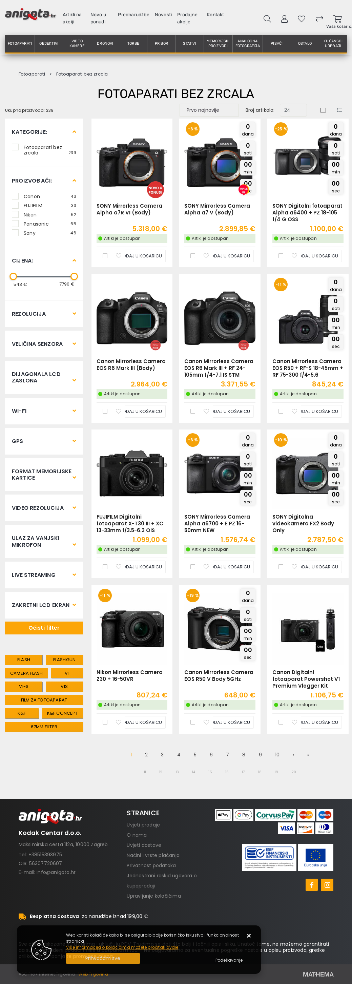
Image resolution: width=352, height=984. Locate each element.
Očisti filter (44, 628)
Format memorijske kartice (41, 474)
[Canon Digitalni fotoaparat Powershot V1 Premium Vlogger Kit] (312, 722)
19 (276, 772)
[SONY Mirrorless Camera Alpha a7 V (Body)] (224, 256)
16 (227, 772)
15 (210, 772)
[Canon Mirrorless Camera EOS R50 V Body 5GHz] (224, 722)
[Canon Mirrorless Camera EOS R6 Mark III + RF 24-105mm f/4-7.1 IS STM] (224, 411)
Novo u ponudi (98, 18)
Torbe (133, 43)
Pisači (277, 43)
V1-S (24, 686)
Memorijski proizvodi (218, 43)
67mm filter (44, 727)
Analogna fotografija (247, 43)
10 (277, 754)
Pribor (161, 43)
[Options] (229, 960)
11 (145, 772)
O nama (137, 835)
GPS (17, 441)
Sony (50, 233)
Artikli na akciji (72, 18)
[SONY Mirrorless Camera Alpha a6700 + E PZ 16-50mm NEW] (224, 567)
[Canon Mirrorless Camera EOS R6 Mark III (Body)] (136, 411)
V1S (64, 686)
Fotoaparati (20, 43)
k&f (22, 713)
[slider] (13, 276)
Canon (50, 196)
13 (177, 772)
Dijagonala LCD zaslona (36, 377)
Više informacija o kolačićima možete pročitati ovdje (122, 947)
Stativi (189, 43)
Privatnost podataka (151, 865)
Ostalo (305, 43)
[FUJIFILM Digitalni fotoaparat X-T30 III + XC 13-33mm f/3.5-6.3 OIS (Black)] (136, 567)
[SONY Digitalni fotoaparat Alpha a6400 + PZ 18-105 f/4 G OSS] (312, 256)
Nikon (50, 214)
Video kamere (77, 43)
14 (193, 772)
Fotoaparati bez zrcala (50, 149)
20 (294, 772)
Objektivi (48, 43)
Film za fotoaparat (44, 700)
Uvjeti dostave (144, 845)
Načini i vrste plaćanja (153, 855)
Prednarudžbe (133, 15)
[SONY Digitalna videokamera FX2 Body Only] (312, 567)
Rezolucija (29, 314)
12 (160, 772)
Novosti (163, 15)
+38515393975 (45, 854)
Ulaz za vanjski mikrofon (35, 541)
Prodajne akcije (187, 18)
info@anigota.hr (56, 872)
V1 (67, 673)
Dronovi (105, 43)
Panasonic (50, 224)
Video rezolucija (38, 508)
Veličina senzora (37, 344)
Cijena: (22, 261)
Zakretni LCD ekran (41, 605)
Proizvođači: (32, 181)
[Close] (103, 958)
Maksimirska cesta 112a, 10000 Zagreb (63, 844)
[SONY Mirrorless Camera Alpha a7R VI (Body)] (136, 256)
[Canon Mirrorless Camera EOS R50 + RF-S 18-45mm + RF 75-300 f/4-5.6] (312, 411)
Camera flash (26, 673)
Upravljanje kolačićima (154, 896)
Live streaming (34, 575)
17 (243, 772)
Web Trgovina (93, 974)
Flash (23, 659)
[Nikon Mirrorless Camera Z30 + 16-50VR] (136, 722)
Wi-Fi (19, 411)
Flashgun (64, 659)
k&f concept (62, 713)
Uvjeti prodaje (143, 824)
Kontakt (215, 15)
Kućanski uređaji (333, 43)
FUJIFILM (50, 205)
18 (260, 772)
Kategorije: (29, 132)
